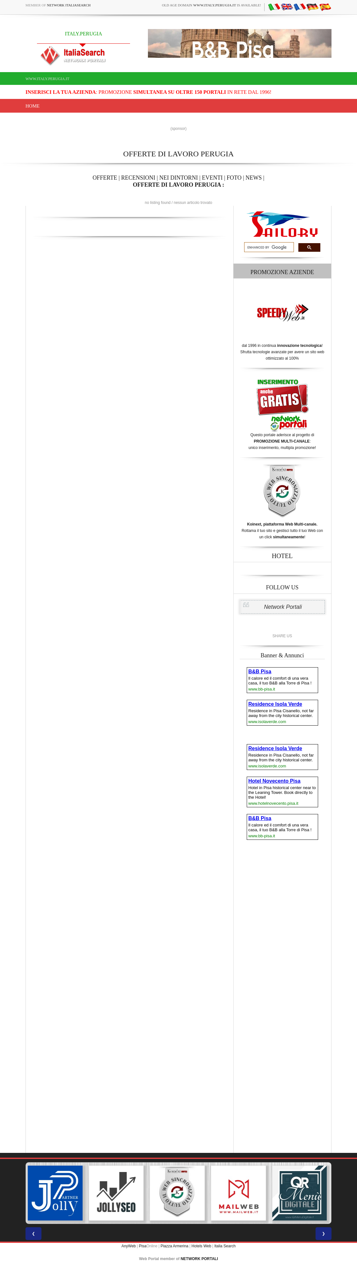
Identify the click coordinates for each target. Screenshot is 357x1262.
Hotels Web (201, 1246)
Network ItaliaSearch (69, 5)
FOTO (234, 178)
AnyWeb (128, 1246)
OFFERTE (105, 178)
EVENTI (212, 178)
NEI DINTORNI (178, 178)
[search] (268, 247)
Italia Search (225, 1246)
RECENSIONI (138, 178)
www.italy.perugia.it (47, 79)
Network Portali (283, 607)
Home (33, 105)
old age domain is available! (211, 5)
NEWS (253, 178)
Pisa (142, 1246)
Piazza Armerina (174, 1246)
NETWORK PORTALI (199, 1259)
